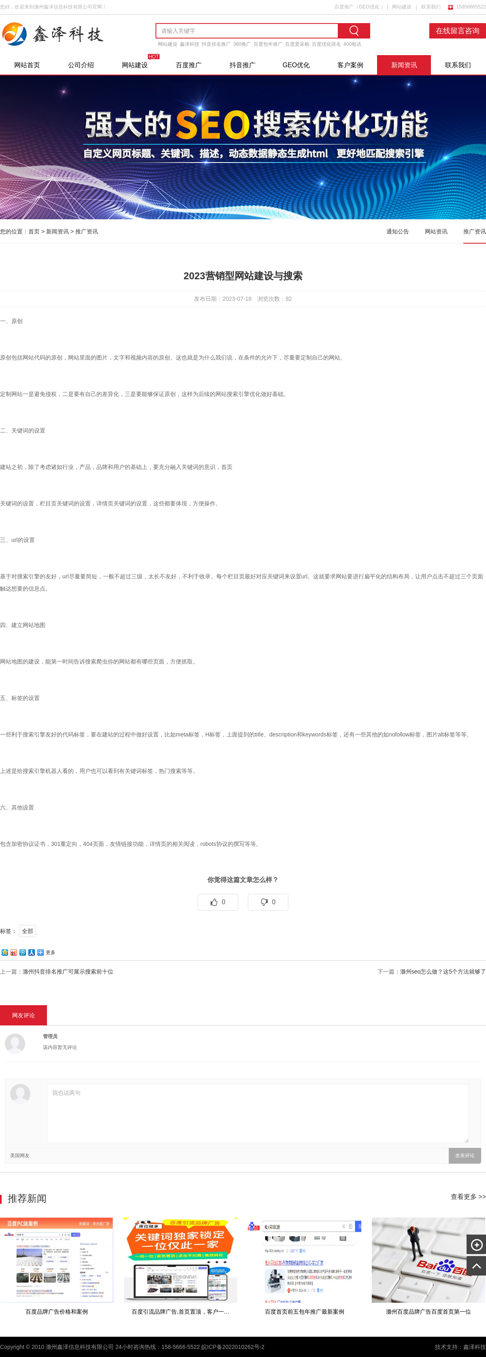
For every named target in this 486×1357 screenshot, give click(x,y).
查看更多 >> (468, 1196)
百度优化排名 (326, 44)
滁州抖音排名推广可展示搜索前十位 (68, 971)
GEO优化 (369, 7)
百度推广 (344, 7)
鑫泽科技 (189, 44)
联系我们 (431, 7)
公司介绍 (81, 65)
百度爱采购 (297, 44)
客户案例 (350, 65)
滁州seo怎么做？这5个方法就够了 (443, 971)
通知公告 (397, 231)
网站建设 (401, 7)
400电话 (352, 44)
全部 (27, 931)
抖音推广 (243, 65)
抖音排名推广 (216, 44)
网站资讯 (436, 231)
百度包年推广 (268, 44)
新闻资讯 (404, 65)
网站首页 (27, 65)
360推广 (242, 44)
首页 (34, 231)
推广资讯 (86, 231)
